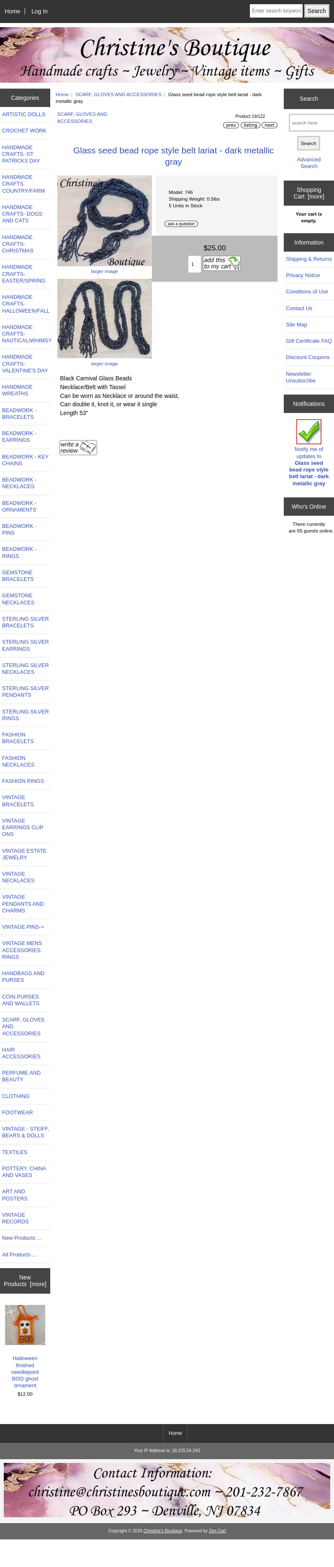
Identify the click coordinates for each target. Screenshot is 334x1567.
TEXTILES (14, 1152)
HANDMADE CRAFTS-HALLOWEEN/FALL (25, 303)
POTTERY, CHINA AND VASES (24, 1171)
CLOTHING (16, 1096)
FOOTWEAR (17, 1112)
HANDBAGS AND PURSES (23, 976)
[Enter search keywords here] (276, 11)
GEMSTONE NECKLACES (18, 598)
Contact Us (299, 308)
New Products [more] (25, 1280)
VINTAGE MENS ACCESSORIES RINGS (22, 950)
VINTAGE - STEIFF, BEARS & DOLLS (25, 1132)
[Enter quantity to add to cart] (194, 264)
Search (309, 98)
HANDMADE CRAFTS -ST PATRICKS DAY (21, 154)
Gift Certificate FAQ (309, 341)
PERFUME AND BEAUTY (21, 1076)
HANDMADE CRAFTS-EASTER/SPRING (23, 273)
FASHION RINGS (23, 781)
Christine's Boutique (163, 1531)
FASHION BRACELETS (18, 737)
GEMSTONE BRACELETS (18, 575)
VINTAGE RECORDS (15, 1218)
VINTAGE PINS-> (23, 927)
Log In (39, 11)
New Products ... (21, 1238)
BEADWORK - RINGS (19, 552)
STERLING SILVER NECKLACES (25, 668)
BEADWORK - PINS (19, 529)
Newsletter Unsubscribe (301, 377)
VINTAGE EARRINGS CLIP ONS (22, 827)
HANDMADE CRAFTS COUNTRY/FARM (23, 184)
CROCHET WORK (24, 130)
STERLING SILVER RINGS (25, 714)
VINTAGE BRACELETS (18, 800)
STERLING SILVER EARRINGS (25, 645)
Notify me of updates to (309, 452)
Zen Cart (217, 1531)
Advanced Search (309, 162)
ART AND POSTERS (15, 1194)
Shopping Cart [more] (308, 193)
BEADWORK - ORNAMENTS (19, 506)
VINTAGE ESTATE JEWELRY (24, 854)
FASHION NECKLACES (18, 761)
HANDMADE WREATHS (17, 390)
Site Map (296, 324)
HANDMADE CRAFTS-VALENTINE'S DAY (25, 363)
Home (12, 11)
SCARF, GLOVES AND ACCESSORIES (118, 94)
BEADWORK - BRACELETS (19, 413)
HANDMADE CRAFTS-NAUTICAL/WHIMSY (26, 334)
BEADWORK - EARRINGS (19, 436)
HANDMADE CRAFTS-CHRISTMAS (17, 244)
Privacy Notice (303, 275)
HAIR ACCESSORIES (21, 1053)
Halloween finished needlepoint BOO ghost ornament (25, 1347)
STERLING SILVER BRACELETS (25, 622)
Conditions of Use (307, 291)
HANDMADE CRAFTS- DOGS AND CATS (22, 214)
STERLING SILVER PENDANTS (25, 691)
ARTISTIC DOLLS (23, 114)
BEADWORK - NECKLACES (19, 482)
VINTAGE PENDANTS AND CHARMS (23, 903)
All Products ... (19, 1254)
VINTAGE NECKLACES (18, 877)
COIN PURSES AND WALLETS (21, 1000)
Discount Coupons (307, 357)
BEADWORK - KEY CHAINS (25, 460)
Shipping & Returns (309, 259)
